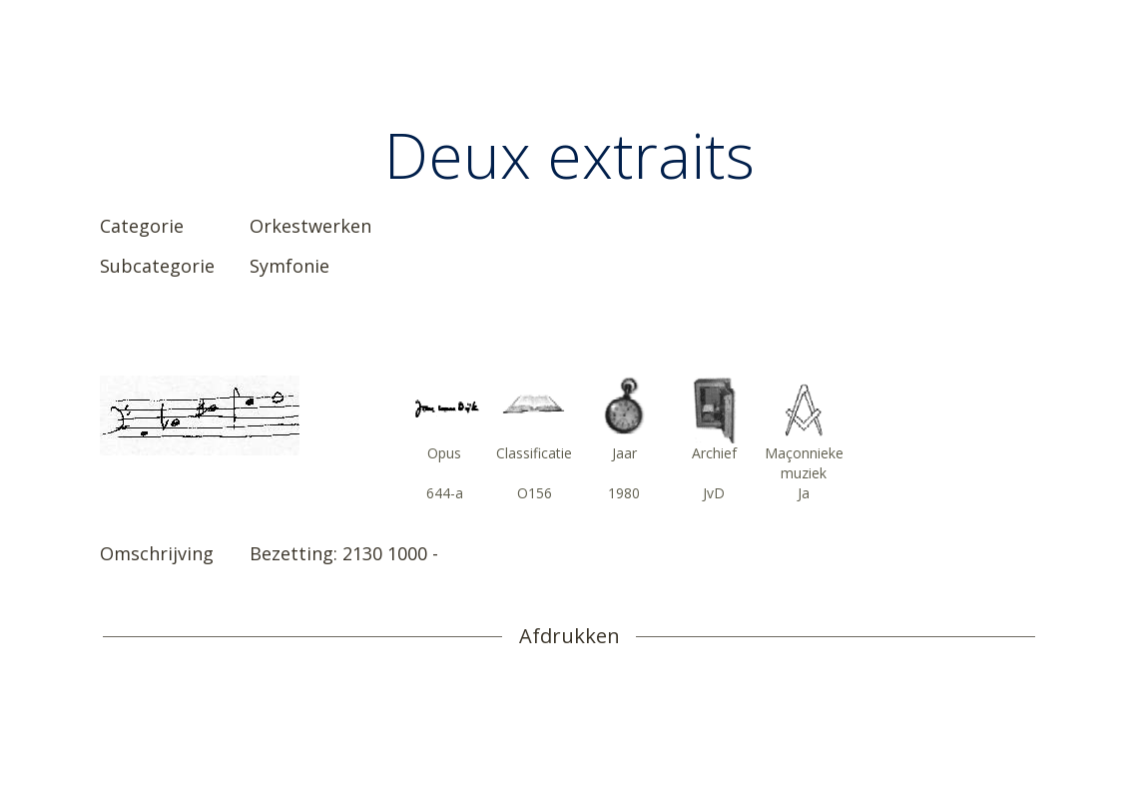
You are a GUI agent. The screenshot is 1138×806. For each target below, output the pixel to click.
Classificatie (534, 452)
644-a (444, 492)
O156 (534, 492)
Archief (714, 452)
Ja (804, 492)
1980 (624, 492)
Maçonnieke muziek (804, 462)
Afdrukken (569, 636)
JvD (714, 492)
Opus (444, 452)
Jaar (624, 452)
